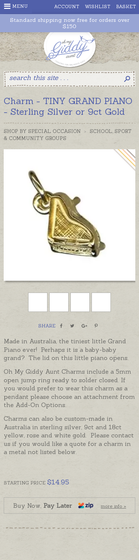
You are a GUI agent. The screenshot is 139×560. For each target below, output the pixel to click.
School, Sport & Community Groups (68, 134)
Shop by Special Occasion (42, 131)
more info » (113, 506)
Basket (126, 6)
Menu (16, 6)
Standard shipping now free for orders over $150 (69, 23)
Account (66, 6)
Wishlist (97, 6)
